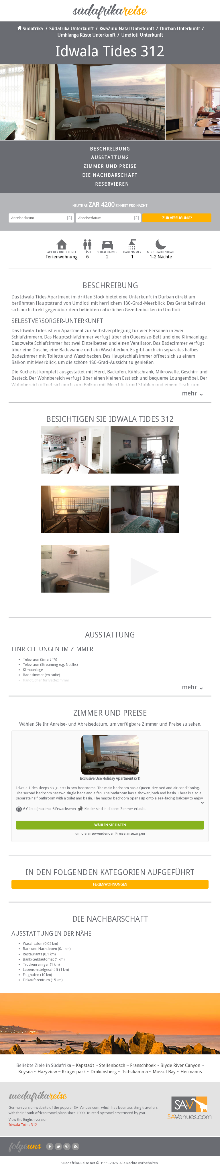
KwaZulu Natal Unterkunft (126, 28)
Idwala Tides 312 (23, 1125)
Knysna (25, 1071)
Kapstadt (85, 1065)
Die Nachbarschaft (110, 175)
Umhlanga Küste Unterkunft (86, 35)
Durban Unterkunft (180, 28)
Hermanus (191, 1071)
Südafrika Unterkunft (71, 28)
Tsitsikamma (135, 1071)
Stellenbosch (112, 1065)
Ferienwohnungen (110, 884)
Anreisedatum (69, 218)
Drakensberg (104, 1071)
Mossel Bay (164, 1071)
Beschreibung (110, 149)
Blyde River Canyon (180, 1065)
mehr (189, 393)
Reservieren (112, 184)
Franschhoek (143, 1065)
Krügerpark (74, 1071)
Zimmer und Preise (110, 166)
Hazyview (47, 1071)
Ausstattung (110, 157)
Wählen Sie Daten (110, 825)
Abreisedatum (136, 218)
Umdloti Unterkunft (142, 35)
